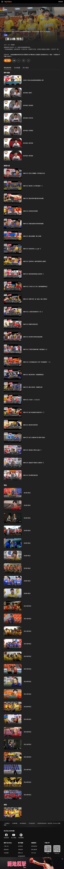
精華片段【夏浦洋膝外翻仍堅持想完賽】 (34, 198)
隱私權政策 (35, 850)
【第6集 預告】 (27, 556)
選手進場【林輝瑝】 (28, 131)
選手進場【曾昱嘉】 (28, 156)
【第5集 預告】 (27, 543)
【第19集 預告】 (27, 719)
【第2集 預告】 (27, 505)
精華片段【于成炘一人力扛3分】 (32, 400)
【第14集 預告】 (27, 656)
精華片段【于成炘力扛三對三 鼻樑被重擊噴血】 (36, 286)
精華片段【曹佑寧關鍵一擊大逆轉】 (33, 236)
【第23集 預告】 (27, 770)
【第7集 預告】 (27, 568)
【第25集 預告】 (27, 795)
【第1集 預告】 (27, 493)
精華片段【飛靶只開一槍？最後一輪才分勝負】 (36, 299)
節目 (14, 31)
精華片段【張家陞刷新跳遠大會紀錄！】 (34, 274)
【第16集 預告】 (27, 681)
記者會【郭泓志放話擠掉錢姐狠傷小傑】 (34, 80)
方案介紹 (6, 846)
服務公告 (20, 853)
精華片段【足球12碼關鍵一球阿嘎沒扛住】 (35, 173)
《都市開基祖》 (26, 823)
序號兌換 (60, 1)
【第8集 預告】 (27, 581)
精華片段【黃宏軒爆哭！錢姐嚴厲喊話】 (34, 374)
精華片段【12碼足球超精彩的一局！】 (33, 312)
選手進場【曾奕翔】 (28, 143)
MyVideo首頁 (7, 31)
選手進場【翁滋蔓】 (28, 105)
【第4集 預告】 (27, 530)
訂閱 (18, 60)
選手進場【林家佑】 (28, 118)
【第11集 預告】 (27, 619)
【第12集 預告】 (27, 631)
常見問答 (20, 846)
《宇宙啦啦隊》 (36, 823)
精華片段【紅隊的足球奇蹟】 (31, 211)
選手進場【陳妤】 (28, 93)
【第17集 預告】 (27, 694)
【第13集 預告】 (27, 644)
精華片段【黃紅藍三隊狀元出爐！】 (33, 450)
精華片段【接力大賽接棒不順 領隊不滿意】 (35, 437)
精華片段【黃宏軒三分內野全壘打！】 (33, 186)
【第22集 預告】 (27, 757)
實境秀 (18, 31)
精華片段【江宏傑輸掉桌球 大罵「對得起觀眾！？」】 (38, 362)
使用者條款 (35, 846)
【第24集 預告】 (27, 782)
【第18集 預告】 (27, 707)
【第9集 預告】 (27, 593)
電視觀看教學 (22, 857)
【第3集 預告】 (27, 518)
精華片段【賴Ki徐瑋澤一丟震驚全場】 (33, 387)
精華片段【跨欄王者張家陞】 (31, 324)
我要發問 (20, 850)
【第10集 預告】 (27, 606)
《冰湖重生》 (7, 823)
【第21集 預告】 (27, 744)
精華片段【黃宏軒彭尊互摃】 (31, 425)
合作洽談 (34, 853)
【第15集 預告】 (27, 669)
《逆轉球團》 (16, 823)
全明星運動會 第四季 (27, 31)
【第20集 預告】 (27, 732)
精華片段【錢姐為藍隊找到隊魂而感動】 (34, 224)
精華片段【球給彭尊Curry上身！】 (33, 249)
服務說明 (6, 850)
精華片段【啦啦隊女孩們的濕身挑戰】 (33, 337)
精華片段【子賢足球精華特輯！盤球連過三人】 (36, 349)
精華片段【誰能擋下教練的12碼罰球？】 (34, 463)
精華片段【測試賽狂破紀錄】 (31, 475)
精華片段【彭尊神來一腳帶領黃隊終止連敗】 (35, 261)
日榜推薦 (6, 853)
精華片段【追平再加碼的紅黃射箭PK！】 (34, 412)
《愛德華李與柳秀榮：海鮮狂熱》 (51, 823)
